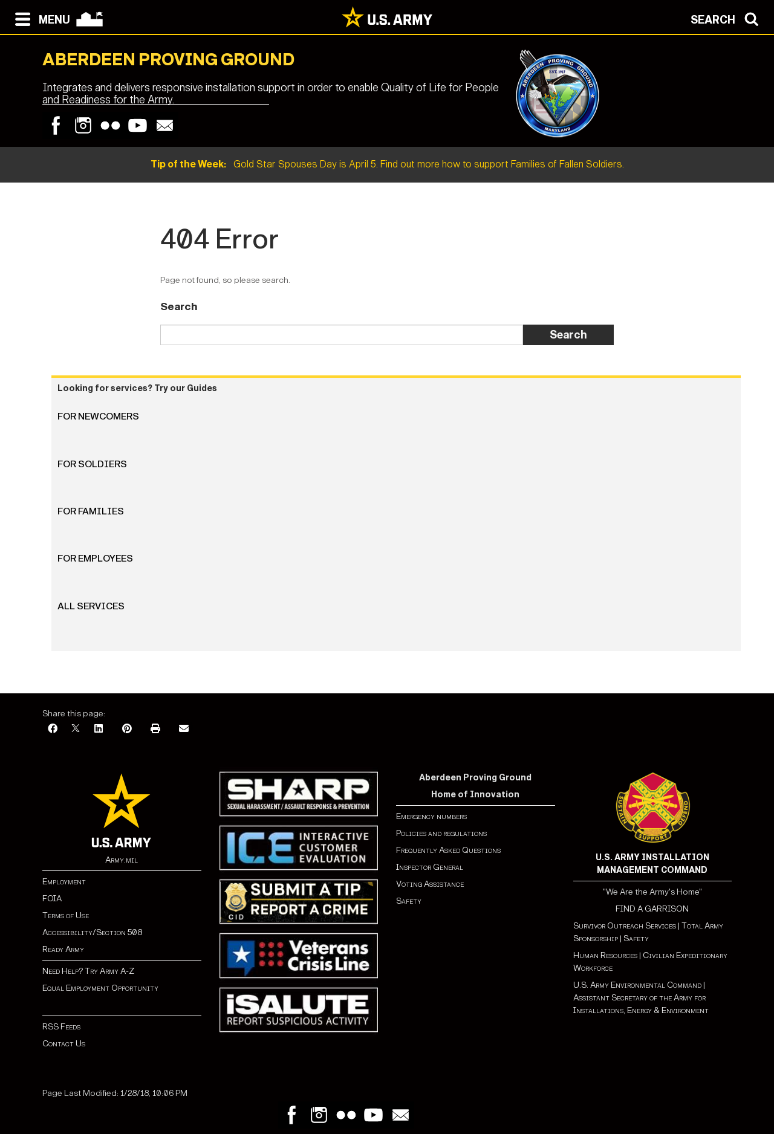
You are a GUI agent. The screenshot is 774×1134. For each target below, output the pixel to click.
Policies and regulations (441, 833)
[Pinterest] (127, 729)
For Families (90, 511)
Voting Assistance (430, 884)
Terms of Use (65, 915)
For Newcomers (98, 416)
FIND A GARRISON (652, 909)
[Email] (184, 729)
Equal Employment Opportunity (100, 988)
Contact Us (63, 1043)
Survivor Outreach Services (624, 926)
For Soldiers (92, 464)
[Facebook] (52, 729)
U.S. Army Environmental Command (637, 985)
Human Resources (605, 955)
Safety (408, 901)
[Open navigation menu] (39, 18)
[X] (75, 729)
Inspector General (429, 867)
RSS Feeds (61, 1027)
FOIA (52, 898)
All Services (91, 606)
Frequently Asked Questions (448, 850)
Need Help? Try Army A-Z (88, 971)
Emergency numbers (431, 816)
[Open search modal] (728, 18)
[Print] (155, 729)
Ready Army (63, 949)
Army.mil (121, 860)
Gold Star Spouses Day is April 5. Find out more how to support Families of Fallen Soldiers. (387, 164)
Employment (64, 881)
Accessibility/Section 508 (92, 932)
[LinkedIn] (98, 729)
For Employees (95, 558)
